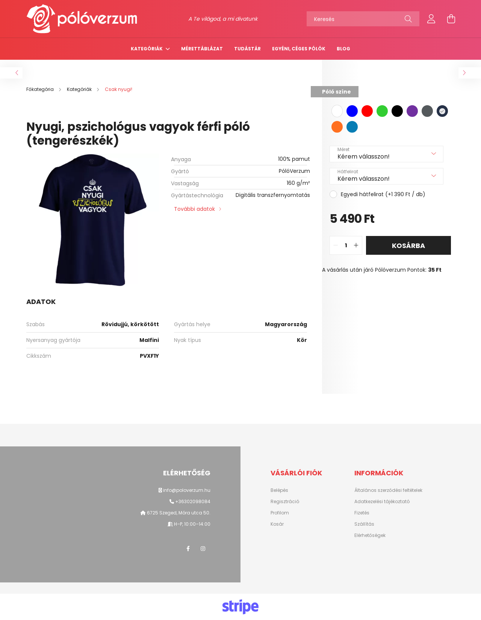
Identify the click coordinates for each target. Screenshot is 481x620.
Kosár (277, 524)
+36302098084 (192, 501)
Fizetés (361, 513)
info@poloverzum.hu (186, 490)
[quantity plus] (356, 245)
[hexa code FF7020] (337, 127)
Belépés (279, 490)
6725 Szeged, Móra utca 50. (178, 513)
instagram (202, 548)
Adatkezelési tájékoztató (382, 501)
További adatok (194, 209)
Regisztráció (285, 501)
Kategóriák (147, 48)
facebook (187, 548)
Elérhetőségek (370, 535)
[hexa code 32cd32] (382, 111)
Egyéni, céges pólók (298, 48)
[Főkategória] (40, 89)
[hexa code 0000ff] (352, 111)
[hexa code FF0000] (367, 111)
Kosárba (408, 245)
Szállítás (364, 524)
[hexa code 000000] (397, 111)
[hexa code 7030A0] (412, 111)
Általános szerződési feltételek (388, 490)
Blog (343, 48)
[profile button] (431, 18)
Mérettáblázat (202, 48)
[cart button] (450, 18)
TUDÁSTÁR (247, 48)
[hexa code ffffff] (337, 111)
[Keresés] (363, 18)
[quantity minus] (335, 245)
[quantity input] (346, 245)
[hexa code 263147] (442, 111)
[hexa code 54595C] (427, 111)
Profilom (280, 513)
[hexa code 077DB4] (352, 127)
